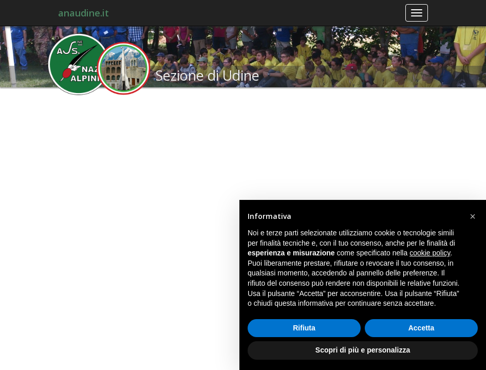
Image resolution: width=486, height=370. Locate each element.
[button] (472, 216)
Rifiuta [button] (304, 328)
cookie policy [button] (429, 253)
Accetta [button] (421, 328)
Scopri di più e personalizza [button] (362, 350)
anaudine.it (83, 13)
